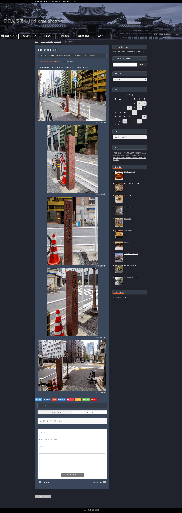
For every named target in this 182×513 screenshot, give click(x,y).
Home (36, 42)
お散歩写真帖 (128, 153)
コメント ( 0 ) (89, 412)
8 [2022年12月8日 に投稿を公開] (129, 108)
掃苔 (135, 156)
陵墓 (138, 158)
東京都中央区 (57, 42)
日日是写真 (95, 510)
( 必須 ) (43, 432)
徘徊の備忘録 (49, 42)
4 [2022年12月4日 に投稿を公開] (144, 103)
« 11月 (114, 124)
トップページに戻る (43, 497)
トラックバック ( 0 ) (55, 412)
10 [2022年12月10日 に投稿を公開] (139, 108)
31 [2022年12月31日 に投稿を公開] (139, 121)
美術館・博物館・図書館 (128, 158)
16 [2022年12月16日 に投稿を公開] (134, 112)
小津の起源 (45, 482)
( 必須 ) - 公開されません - (49, 439)
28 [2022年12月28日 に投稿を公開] (124, 121)
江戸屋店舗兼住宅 (96, 482)
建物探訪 (117, 153)
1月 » (118, 124)
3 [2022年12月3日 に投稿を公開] (139, 103)
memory (43, 42)
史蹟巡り (79, 55)
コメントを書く (91, 55)
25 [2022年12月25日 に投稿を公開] (144, 117)
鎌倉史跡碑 (130, 156)
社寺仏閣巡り (121, 156)
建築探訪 (140, 156)
